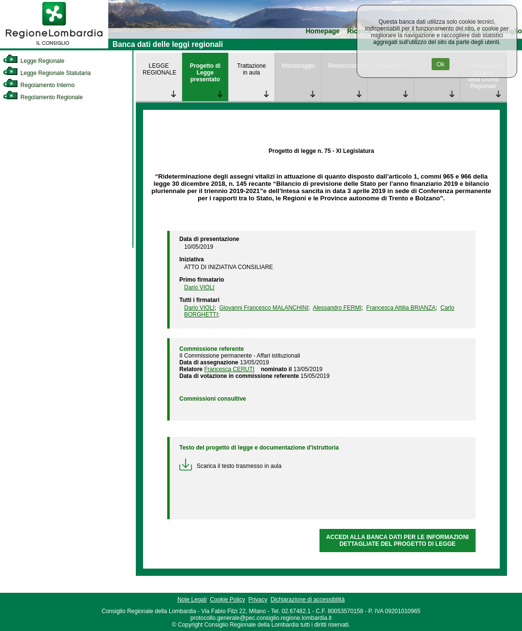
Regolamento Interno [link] (38, 85)
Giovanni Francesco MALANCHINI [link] (263, 307)
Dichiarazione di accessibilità (308, 599)
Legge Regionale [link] (33, 61)
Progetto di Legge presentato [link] (205, 72)
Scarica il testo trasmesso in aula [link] (230, 466)
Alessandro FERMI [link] (337, 307)
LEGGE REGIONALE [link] (159, 69)
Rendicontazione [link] (347, 65)
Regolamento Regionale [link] (43, 97)
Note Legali (192, 599)
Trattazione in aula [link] (251, 69)
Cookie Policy (227, 599)
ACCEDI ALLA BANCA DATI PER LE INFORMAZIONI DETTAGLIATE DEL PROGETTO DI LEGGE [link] (397, 540)
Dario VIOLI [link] (199, 287)
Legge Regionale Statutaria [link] (47, 73)
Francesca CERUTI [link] (229, 369)
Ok (440, 64)
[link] (54, 46)
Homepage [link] (322, 31)
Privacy (257, 599)
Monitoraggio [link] (298, 65)
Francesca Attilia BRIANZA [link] (400, 307)
